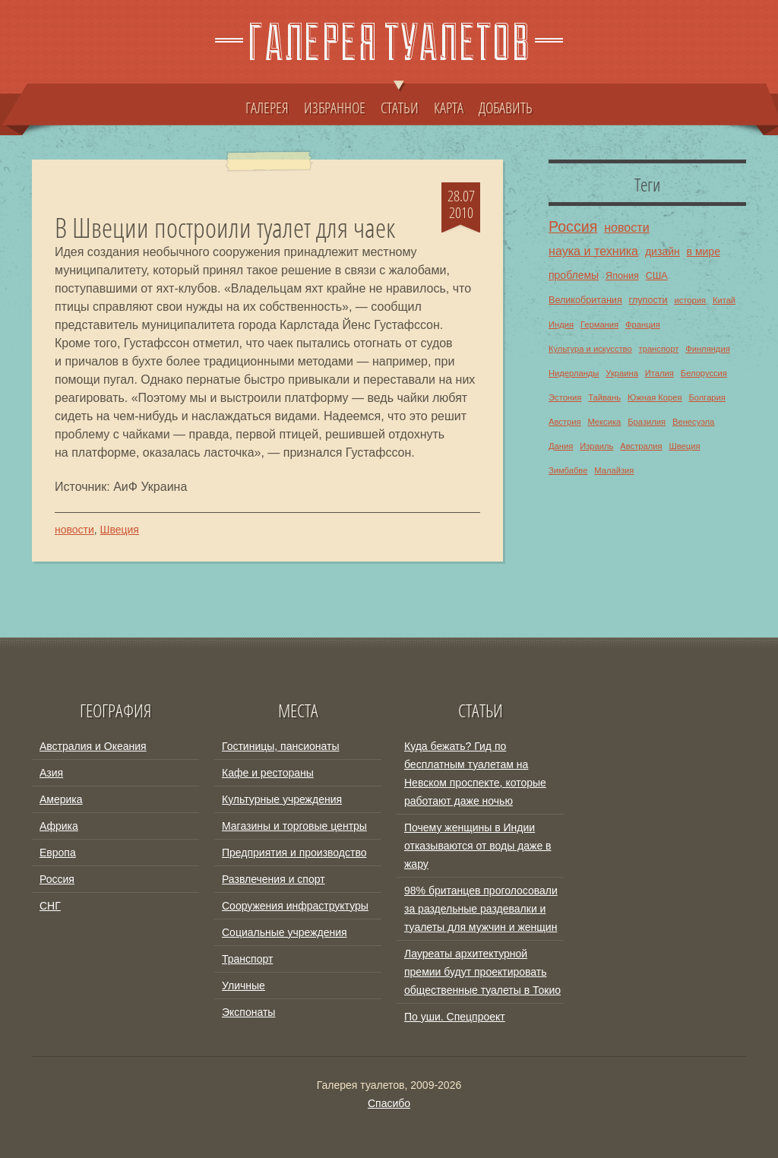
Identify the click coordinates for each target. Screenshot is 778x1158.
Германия (599, 324)
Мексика (604, 421)
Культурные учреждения (282, 799)
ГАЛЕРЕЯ (267, 107)
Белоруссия (704, 373)
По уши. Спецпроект (454, 1017)
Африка (59, 826)
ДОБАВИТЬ (506, 107)
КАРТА (448, 107)
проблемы (574, 275)
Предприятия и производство (294, 852)
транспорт (659, 348)
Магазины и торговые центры (294, 826)
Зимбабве (568, 470)
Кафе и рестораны (268, 773)
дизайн (662, 251)
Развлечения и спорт (273, 879)
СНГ (50, 906)
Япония (622, 276)
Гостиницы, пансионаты (280, 746)
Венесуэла (693, 421)
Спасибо (389, 1103)
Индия (561, 324)
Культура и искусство (590, 348)
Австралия (641, 446)
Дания (561, 446)
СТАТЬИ (400, 100)
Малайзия (614, 470)
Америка (61, 799)
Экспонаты (248, 1012)
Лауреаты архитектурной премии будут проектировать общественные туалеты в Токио (482, 972)
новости (74, 530)
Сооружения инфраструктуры (295, 906)
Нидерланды (574, 373)
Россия (573, 226)
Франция (642, 324)
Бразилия (647, 421)
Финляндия (707, 348)
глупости (648, 300)
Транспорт (247, 959)
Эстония (565, 397)
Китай (724, 300)
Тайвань (604, 397)
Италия (659, 373)
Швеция (119, 530)
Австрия (565, 421)
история (690, 300)
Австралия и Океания (93, 746)
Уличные (243, 985)
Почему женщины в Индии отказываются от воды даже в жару (478, 845)
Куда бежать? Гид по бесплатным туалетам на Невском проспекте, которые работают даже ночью (475, 773)
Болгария (706, 397)
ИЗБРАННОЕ (334, 107)
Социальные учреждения (284, 932)
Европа (58, 852)
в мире (703, 251)
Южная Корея (655, 397)
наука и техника (593, 251)
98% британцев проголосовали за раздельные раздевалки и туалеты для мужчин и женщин (481, 908)
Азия (51, 773)
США (657, 276)
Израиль (596, 446)
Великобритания (585, 300)
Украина (622, 373)
